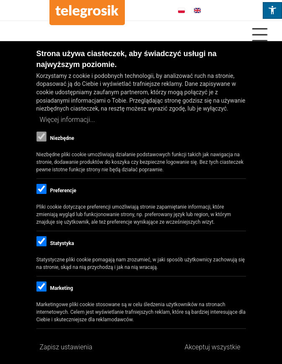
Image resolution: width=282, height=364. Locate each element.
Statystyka (62, 243)
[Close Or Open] (141, 34)
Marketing (61, 288)
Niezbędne (62, 138)
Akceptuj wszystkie (212, 347)
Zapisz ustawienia (66, 347)
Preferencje (63, 191)
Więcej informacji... (67, 120)
